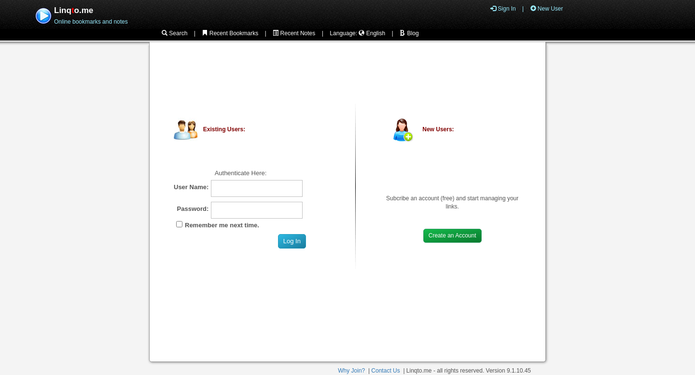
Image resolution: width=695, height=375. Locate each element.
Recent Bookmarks (230, 33)
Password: (193, 208)
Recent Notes (294, 33)
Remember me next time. (222, 225)
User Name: (191, 187)
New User (546, 8)
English (372, 33)
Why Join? (351, 370)
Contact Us (385, 370)
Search (174, 33)
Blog (409, 33)
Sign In (503, 8)
